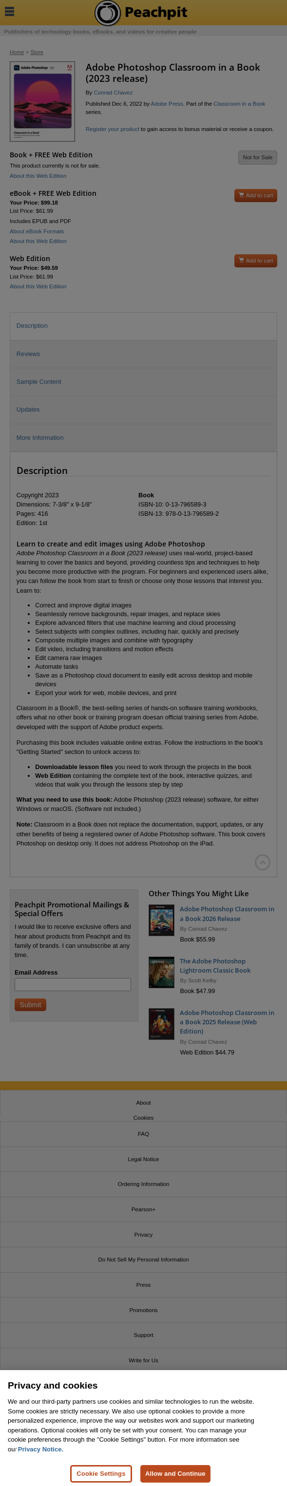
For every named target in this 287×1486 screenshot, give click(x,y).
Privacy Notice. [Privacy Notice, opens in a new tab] (40, 1453)
